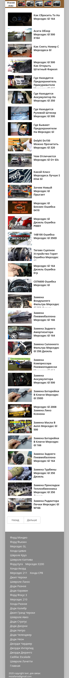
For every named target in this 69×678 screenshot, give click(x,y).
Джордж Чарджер (21, 644)
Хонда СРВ (36, 573)
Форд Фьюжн (18, 542)
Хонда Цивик (18, 551)
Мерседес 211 (18, 573)
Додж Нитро (17, 630)
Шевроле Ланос (20, 582)
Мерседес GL (18, 546)
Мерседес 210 (18, 599)
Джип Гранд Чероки (22, 613)
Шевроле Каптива (21, 560)
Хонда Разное (18, 604)
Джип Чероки (18, 577)
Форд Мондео (18, 537)
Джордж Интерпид (21, 648)
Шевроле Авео (19, 617)
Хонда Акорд (18, 568)
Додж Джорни (19, 626)
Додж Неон (17, 639)
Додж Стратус (18, 622)
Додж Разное (18, 586)
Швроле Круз (18, 555)
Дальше (32, 520)
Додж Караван (19, 591)
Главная (15, 666)
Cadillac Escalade (20, 657)
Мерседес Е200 (34, 564)
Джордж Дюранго (21, 652)
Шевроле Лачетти (21, 661)
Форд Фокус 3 (18, 595)
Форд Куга (16, 564)
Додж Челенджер (21, 635)
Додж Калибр (18, 608)
